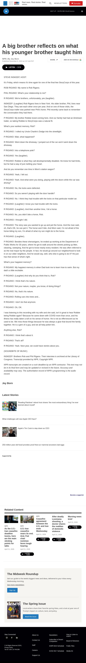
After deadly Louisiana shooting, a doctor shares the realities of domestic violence (58, 524)
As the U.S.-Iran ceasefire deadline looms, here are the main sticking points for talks (10, 537)
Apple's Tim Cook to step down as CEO (33, 428)
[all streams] (82, 11)
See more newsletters (15, 585)
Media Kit (69, 651)
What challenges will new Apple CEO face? (19, 419)
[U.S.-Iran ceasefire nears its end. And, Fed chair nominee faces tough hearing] (27, 519)
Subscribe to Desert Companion (56, 640)
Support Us (36, 655)
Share (54, 60)
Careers (35, 650)
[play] (6, 11)
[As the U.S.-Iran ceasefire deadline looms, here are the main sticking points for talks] (11, 519)
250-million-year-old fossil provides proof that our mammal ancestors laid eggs (33, 445)
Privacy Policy (8, 647)
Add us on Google (72, 60)
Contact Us (36, 640)
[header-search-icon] (50, 3)
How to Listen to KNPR (72, 635)
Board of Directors (72, 641)
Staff (33, 645)
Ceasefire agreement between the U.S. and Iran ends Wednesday (42, 525)
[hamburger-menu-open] (5, 3)
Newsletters (60, 3)
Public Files (70, 646)
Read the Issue (30, 617)
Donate (76, 3)
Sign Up (12, 590)
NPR (6, 526)
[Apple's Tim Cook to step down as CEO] (9, 432)
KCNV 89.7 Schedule (56, 651)
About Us (35, 635)
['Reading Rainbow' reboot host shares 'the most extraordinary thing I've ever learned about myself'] (9, 406)
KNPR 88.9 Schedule (56, 646)
